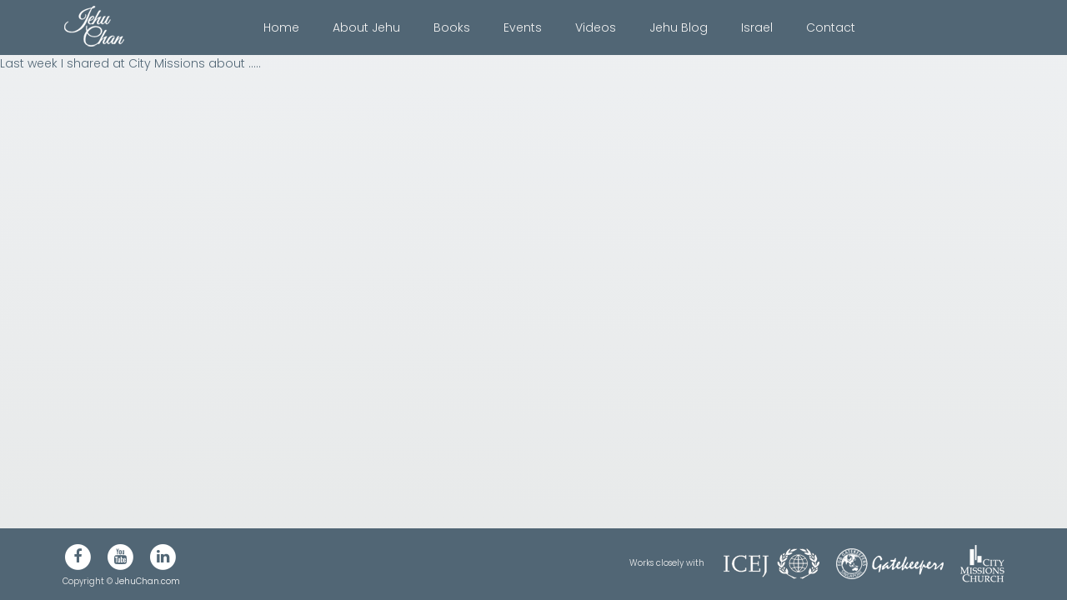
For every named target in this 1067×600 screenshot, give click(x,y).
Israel (757, 27)
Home (281, 27)
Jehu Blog (678, 27)
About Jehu (366, 27)
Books (451, 27)
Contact (830, 27)
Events (522, 27)
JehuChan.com (147, 581)
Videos (595, 27)
